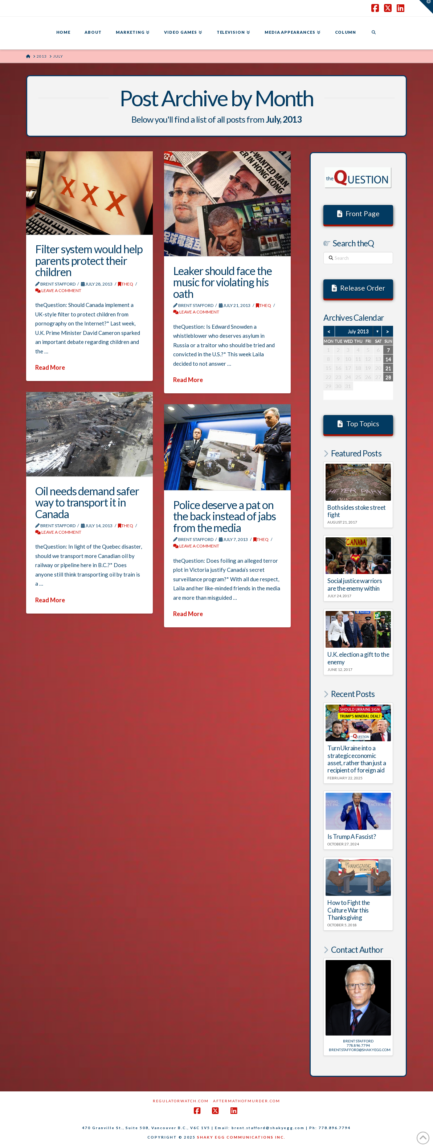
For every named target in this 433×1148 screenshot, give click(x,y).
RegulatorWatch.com (181, 1101)
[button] (426, 7)
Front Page (358, 213)
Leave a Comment (58, 290)
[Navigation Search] (373, 33)
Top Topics (358, 423)
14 (388, 359)
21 (388, 368)
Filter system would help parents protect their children (89, 260)
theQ (125, 284)
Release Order (358, 288)
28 (388, 377)
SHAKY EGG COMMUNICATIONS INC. (241, 1137)
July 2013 (358, 331)
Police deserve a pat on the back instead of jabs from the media (224, 516)
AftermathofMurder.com (246, 1101)
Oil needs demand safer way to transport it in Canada (87, 502)
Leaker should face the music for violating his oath (222, 282)
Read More (50, 367)
